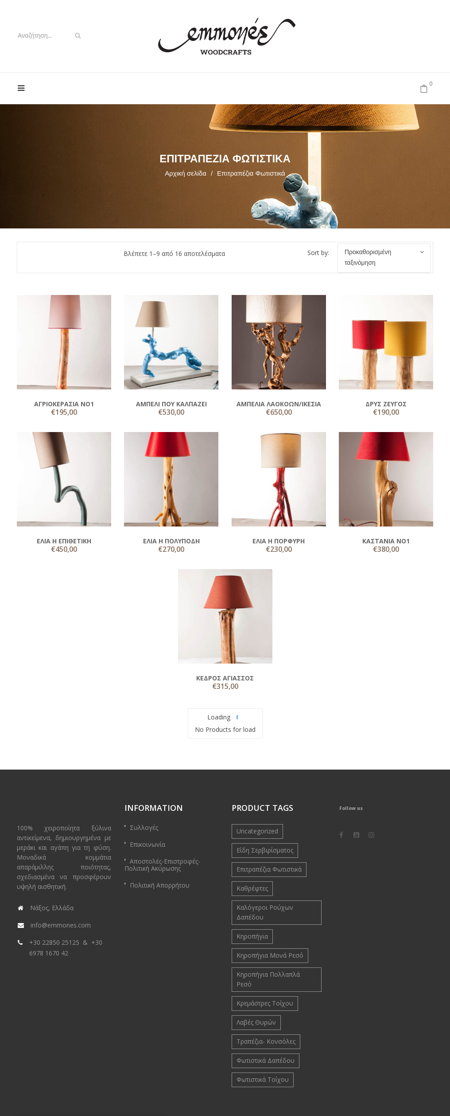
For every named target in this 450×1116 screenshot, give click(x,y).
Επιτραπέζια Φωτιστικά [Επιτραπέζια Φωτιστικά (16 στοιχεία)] (269, 869)
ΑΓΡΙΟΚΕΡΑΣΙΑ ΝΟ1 (64, 404)
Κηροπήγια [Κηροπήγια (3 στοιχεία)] (252, 936)
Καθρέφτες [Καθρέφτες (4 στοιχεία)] (252, 888)
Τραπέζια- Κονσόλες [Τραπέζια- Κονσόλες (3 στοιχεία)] (266, 1041)
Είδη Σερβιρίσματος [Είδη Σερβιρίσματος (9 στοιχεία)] (265, 850)
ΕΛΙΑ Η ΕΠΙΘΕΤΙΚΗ (64, 541)
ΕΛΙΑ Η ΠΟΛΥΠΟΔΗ (171, 541)
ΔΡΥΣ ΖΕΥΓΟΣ (386, 404)
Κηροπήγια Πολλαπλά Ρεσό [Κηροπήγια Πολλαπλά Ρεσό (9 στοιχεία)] (268, 979)
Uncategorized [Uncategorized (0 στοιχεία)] (257, 831)
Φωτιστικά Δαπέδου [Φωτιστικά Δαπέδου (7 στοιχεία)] (266, 1060)
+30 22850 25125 (54, 942)
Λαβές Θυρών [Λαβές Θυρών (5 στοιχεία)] (256, 1022)
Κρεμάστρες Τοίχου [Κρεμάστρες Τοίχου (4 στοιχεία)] (265, 1003)
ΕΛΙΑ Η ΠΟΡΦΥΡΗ (278, 541)
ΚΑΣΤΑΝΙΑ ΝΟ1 (386, 541)
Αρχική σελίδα (185, 173)
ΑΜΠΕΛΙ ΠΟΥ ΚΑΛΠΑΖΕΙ (171, 404)
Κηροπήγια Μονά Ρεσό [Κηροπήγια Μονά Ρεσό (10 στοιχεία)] (270, 955)
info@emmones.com (61, 925)
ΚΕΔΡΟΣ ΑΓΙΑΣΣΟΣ (225, 678)
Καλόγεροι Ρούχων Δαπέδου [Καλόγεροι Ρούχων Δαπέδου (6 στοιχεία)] (265, 912)
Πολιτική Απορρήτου (160, 885)
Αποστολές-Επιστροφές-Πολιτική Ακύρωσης (162, 864)
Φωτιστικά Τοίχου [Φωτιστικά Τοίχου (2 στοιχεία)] (263, 1079)
